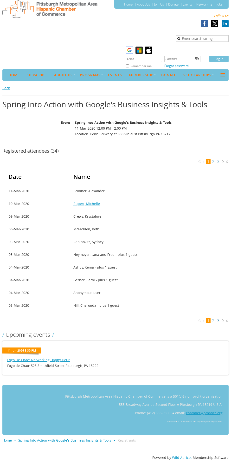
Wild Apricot (182, 457)
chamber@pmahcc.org (204, 413)
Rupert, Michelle (86, 203)
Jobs (220, 4)
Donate (173, 4)
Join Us (159, 4)
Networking (204, 4)
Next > (223, 161)
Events (187, 4)
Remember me (141, 66)
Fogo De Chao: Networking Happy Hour (38, 360)
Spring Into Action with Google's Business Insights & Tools (64, 440)
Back (6, 88)
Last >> (227, 161)
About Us (143, 4)
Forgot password (176, 66)
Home (128, 4)
